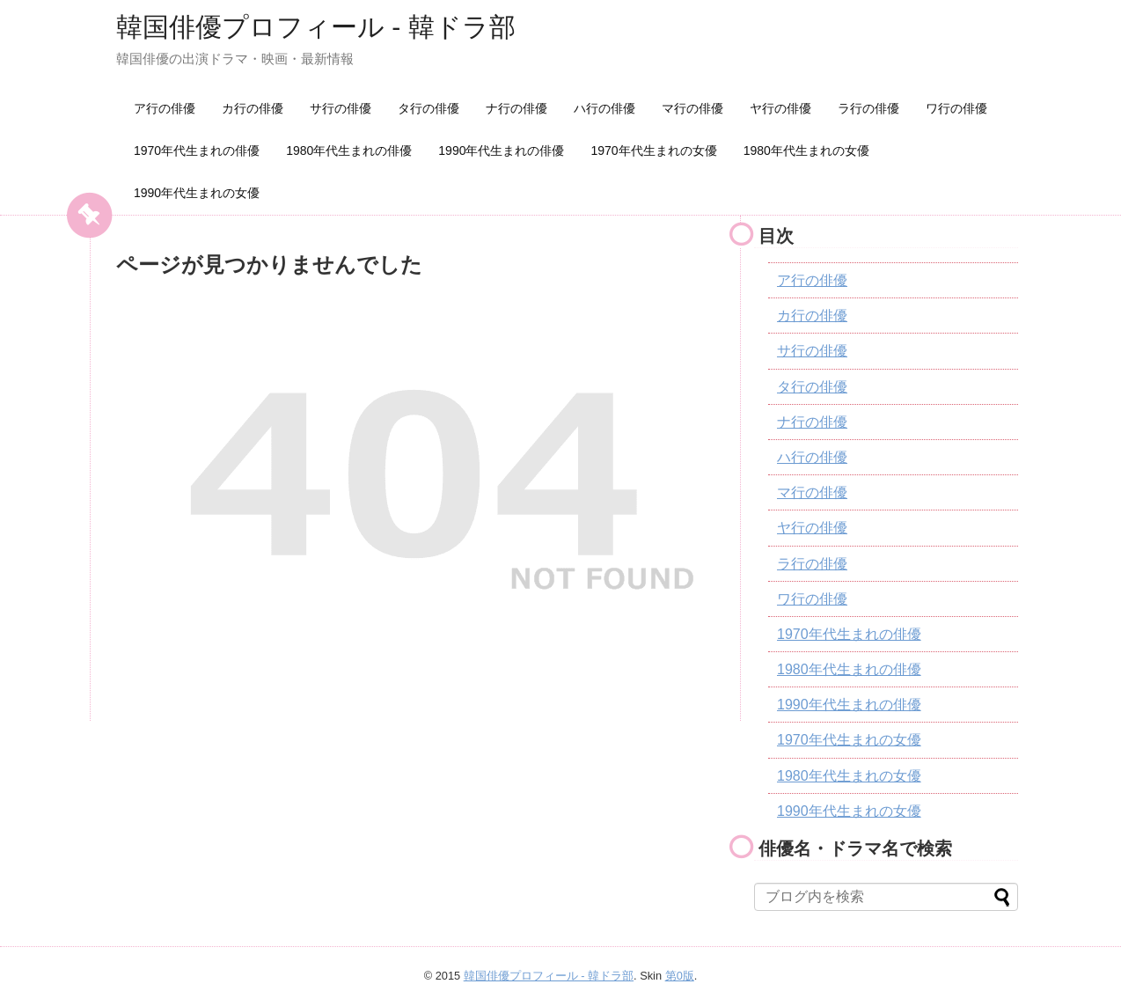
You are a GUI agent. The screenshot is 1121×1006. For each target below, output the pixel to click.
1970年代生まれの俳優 (197, 150)
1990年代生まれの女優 (197, 193)
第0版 (679, 975)
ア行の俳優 (164, 108)
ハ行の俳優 (604, 108)
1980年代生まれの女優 (806, 150)
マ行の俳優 (692, 108)
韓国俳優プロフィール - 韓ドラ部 (316, 26)
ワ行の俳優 (956, 108)
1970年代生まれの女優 (653, 150)
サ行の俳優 (340, 108)
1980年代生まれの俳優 (349, 150)
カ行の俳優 (252, 108)
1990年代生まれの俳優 (501, 150)
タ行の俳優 (428, 108)
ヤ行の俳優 (780, 108)
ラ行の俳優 (868, 108)
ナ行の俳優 (516, 108)
